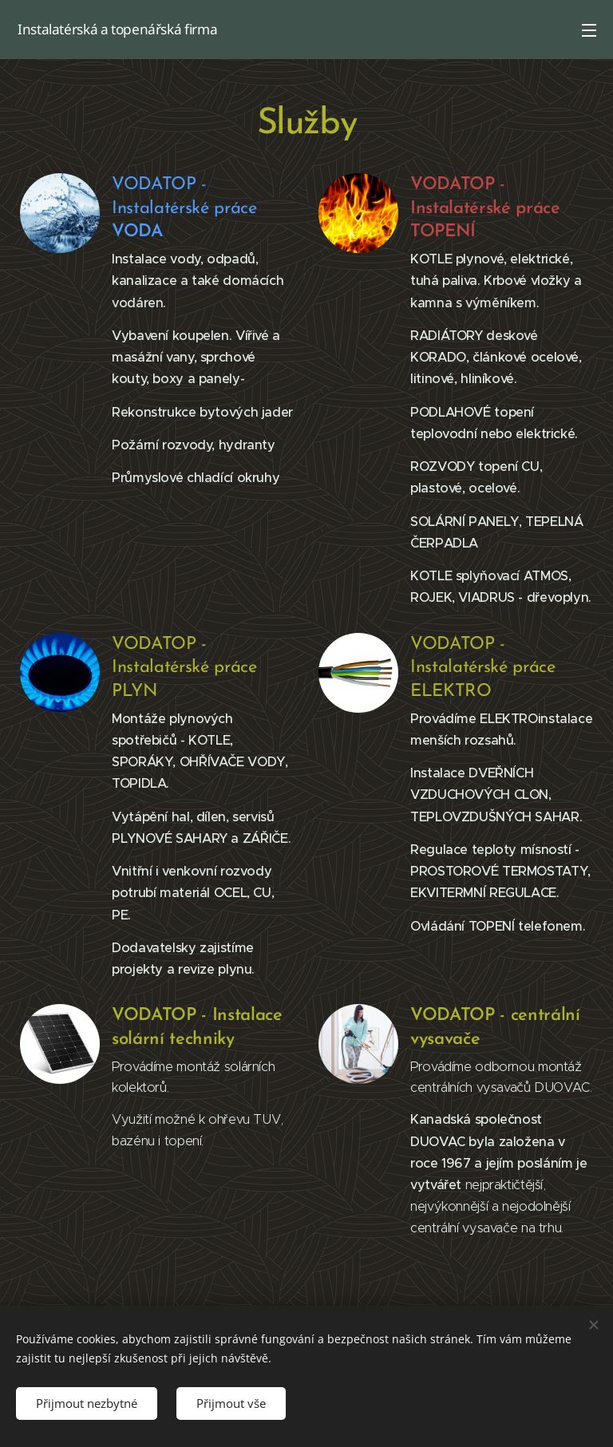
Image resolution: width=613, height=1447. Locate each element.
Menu (589, 30)
